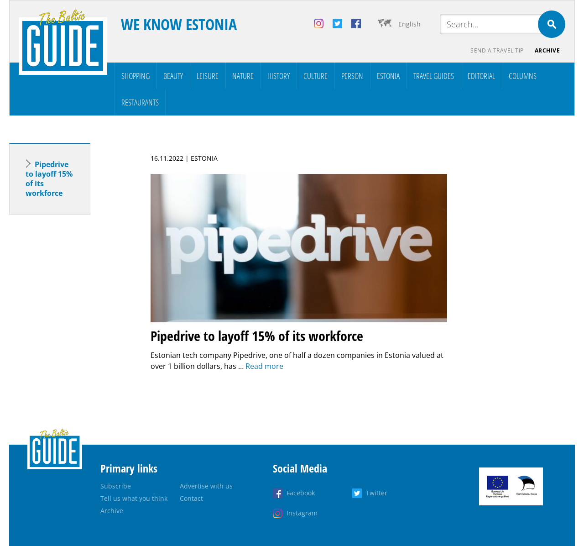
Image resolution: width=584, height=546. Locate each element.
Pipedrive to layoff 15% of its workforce (49, 178)
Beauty (173, 75)
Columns (523, 75)
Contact (191, 498)
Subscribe (115, 486)
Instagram (302, 513)
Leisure (208, 75)
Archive (547, 50)
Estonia (388, 75)
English (409, 24)
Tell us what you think (133, 498)
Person (352, 75)
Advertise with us (206, 486)
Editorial (481, 75)
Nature (243, 75)
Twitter (376, 492)
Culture (315, 75)
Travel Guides (433, 75)
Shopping (135, 75)
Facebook (301, 492)
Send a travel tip (497, 50)
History (278, 75)
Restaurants (140, 102)
